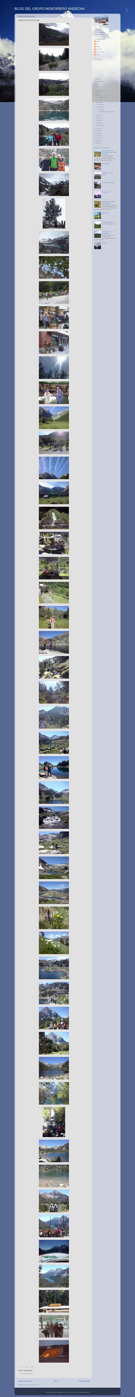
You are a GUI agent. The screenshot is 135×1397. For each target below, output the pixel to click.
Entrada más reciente (25, 1381)
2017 (97, 93)
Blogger (88, 1392)
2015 (97, 128)
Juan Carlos (99, 49)
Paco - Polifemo (100, 52)
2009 (97, 143)
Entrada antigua (84, 1381)
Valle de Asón (105, 212)
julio (99, 102)
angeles (98, 54)
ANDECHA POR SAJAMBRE (106, 232)
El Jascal (104, 243)
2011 (97, 138)
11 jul (100, 109)
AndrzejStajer (70, 1392)
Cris (97, 44)
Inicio (56, 1381)
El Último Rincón (98, 34)
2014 (97, 131)
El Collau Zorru (106, 192)
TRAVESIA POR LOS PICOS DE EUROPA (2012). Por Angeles (109, 152)
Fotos (95, 83)
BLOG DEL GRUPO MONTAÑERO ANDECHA (49, 9)
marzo (99, 123)
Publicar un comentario (26, 1373)
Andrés (98, 41)
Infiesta (98, 46)
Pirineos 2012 (97, 81)
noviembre (100, 97)
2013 (97, 133)
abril (99, 120)
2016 (97, 95)
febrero (100, 125)
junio (99, 115)
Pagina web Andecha (99, 32)
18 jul (100, 104)
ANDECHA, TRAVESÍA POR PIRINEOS (108, 202)
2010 (97, 140)
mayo (99, 118)
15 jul (100, 107)
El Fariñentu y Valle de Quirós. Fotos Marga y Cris (109, 223)
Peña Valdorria (105, 163)
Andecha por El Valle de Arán (106, 111)
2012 (97, 135)
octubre (100, 100)
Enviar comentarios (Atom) (32, 1385)
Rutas (95, 85)
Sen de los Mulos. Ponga (108, 182)
